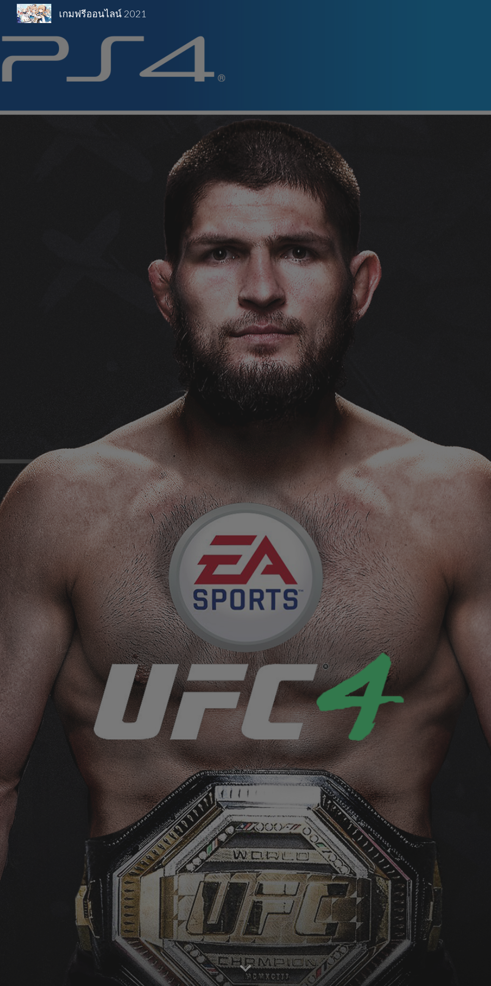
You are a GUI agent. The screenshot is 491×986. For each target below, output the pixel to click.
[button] (245, 968)
